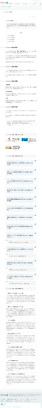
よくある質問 (3, 388)
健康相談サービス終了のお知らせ (11, 398)
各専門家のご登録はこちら (9, 390)
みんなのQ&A (24, 3)
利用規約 (28, 388)
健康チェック (35, 3)
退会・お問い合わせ (27, 390)
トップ (1, 6)
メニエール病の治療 (11, 39)
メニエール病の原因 (11, 37)
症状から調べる (17, 3)
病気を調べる (11, 3)
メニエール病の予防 (11, 41)
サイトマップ (22, 388)
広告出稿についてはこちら (19, 390)
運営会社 (2, 390)
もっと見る (20, 403)
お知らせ (3, 393)
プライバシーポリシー (34, 388)
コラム (30, 3)
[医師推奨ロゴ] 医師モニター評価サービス (12, 388)
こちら (34, 123)
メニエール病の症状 (11, 35)
